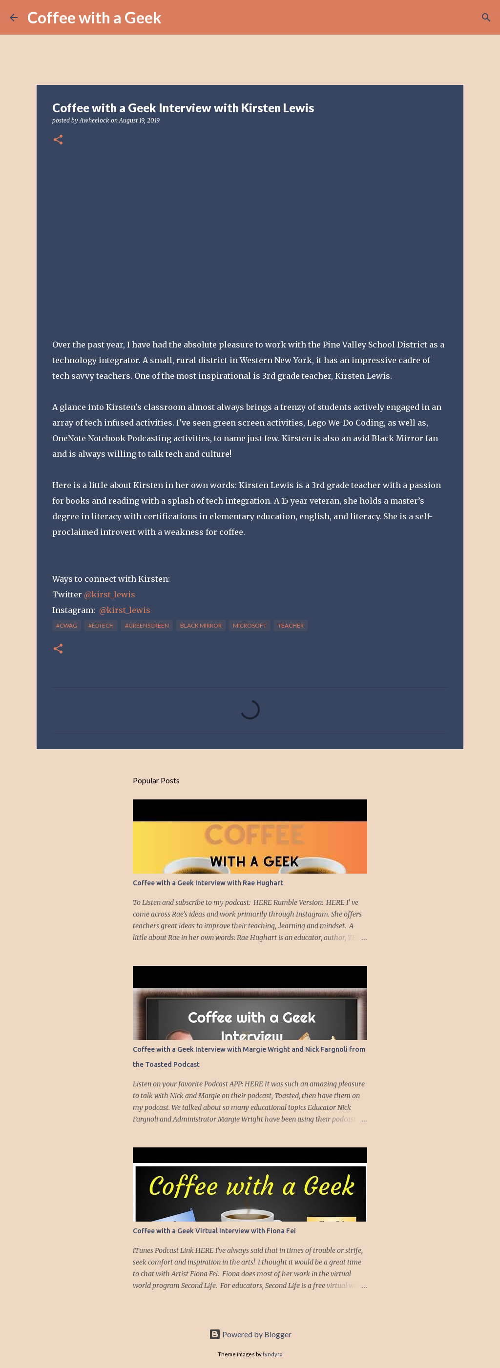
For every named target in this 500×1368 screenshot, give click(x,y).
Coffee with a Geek (94, 17)
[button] (58, 140)
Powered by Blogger (250, 1334)
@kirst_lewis (109, 594)
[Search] (175, 17)
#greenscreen (147, 625)
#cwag (66, 625)
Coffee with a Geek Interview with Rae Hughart (208, 883)
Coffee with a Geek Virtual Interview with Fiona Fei (214, 1231)
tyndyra (273, 1354)
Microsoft (250, 625)
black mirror (201, 625)
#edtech (101, 625)
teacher (291, 625)
